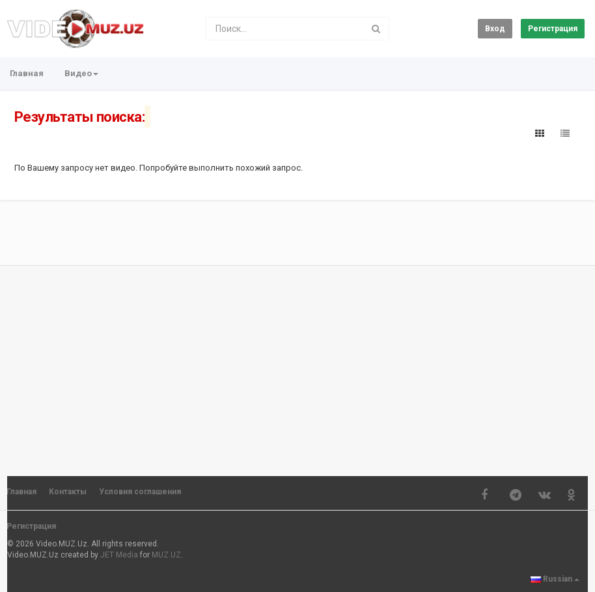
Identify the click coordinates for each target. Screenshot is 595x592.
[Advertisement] (297, 365)
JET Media (119, 554)
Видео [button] (81, 73)
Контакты (68, 491)
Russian (555, 579)
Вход (495, 28)
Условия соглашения (140, 491)
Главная (27, 73)
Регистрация (552, 28)
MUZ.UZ (166, 554)
